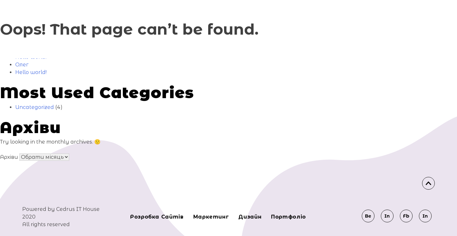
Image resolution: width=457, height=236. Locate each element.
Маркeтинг (211, 217)
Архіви (9, 157)
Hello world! (31, 72)
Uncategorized (34, 107)
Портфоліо (288, 217)
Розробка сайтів (157, 217)
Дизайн (250, 217)
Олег (22, 65)
